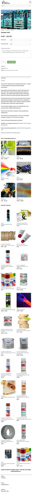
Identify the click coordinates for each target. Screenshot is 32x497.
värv (14, 70)
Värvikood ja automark (5, 48)
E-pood (7, 30)
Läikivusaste (3, 39)
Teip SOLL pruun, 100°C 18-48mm (7, 245)
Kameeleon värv (20, 199)
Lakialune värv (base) (5, 157)
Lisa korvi (11, 62)
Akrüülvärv (19, 157)
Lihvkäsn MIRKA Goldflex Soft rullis (8, 397)
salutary (8, 70)
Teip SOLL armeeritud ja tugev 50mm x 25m (7, 442)
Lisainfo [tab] (3, 80)
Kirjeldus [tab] (3, 78)
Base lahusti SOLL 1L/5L (21, 288)
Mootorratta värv (20, 178)
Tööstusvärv (3, 199)
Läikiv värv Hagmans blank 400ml (7, 288)
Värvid (12, 30)
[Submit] (29, 6)
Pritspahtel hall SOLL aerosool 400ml (24, 419)
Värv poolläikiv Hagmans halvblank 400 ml (23, 464)
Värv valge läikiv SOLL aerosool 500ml (23, 398)
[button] (30, 2)
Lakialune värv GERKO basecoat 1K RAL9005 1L (8, 464)
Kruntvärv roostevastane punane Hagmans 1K (7, 420)
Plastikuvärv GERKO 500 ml (6, 224)
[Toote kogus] (4, 62)
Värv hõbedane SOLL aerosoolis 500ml (23, 442)
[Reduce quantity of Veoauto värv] (2, 62)
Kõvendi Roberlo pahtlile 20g (22, 245)
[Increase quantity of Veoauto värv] (5, 62)
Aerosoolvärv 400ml (5, 178)
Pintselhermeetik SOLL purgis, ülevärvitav (7, 331)
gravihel (4, 70)
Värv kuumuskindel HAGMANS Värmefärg (7, 267)
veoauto (16, 70)
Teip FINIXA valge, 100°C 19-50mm (23, 330)
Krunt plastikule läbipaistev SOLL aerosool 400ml (23, 375)
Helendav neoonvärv (21, 309)
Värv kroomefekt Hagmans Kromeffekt (6, 375)
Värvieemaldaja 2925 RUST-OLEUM (8, 309)
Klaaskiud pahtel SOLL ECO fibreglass (22, 267)
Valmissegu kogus (4, 43)
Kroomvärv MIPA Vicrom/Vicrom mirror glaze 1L (23, 353)
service (11, 70)
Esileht (3, 30)
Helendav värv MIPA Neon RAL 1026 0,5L (8, 353)
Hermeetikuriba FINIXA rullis (22, 224)
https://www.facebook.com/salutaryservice (10, 132)
